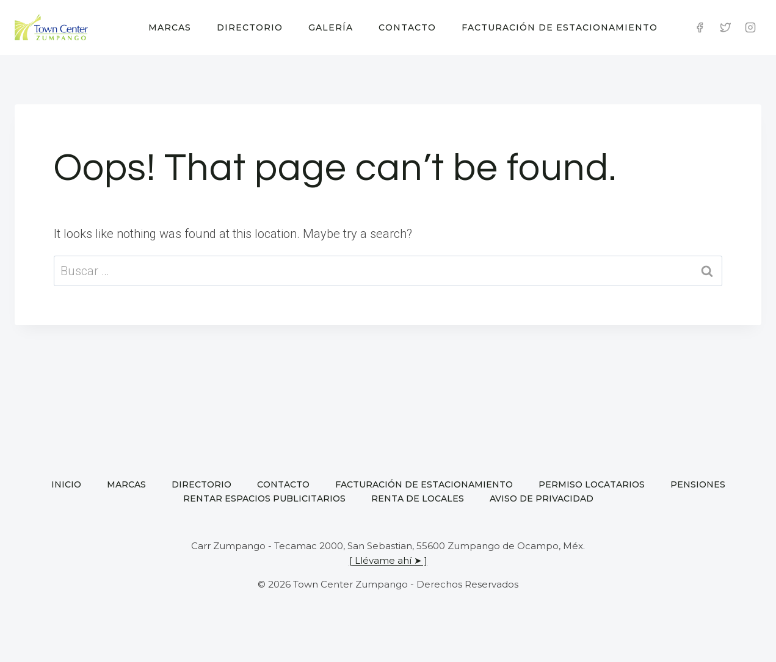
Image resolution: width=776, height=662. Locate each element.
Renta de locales (417, 498)
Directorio (250, 27)
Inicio (66, 484)
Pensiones (697, 484)
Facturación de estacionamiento (560, 27)
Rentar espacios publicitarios (264, 498)
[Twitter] (725, 27)
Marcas (169, 27)
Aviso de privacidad (541, 498)
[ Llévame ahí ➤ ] (388, 560)
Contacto (407, 27)
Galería (330, 27)
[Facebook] (700, 27)
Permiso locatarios (591, 484)
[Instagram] (750, 27)
